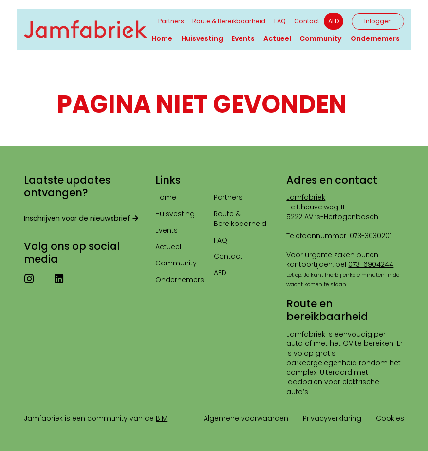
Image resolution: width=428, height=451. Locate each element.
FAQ (280, 21)
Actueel (277, 38)
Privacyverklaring (332, 418)
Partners (171, 21)
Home (161, 38)
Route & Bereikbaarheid (228, 21)
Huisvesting (202, 38)
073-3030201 (370, 236)
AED (333, 21)
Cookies (390, 418)
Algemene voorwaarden (246, 418)
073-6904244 (370, 264)
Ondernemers (375, 38)
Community (320, 38)
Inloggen (378, 21)
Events (243, 38)
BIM (161, 418)
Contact (306, 21)
